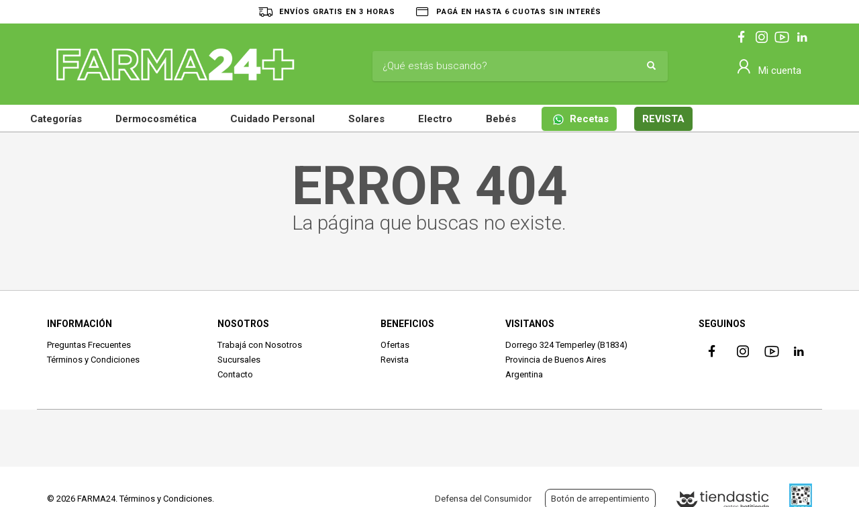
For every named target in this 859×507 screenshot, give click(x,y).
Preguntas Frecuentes (89, 345)
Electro (435, 119)
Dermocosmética (156, 119)
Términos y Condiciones (93, 360)
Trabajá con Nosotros (259, 345)
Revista (395, 360)
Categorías (56, 119)
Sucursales (238, 360)
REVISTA (663, 119)
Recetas (580, 119)
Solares (366, 119)
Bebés (501, 119)
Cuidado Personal (272, 119)
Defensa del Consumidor (483, 499)
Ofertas (395, 345)
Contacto (235, 374)
